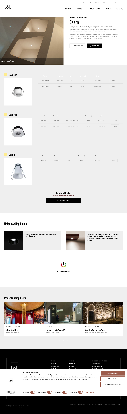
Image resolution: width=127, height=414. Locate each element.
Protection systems (107, 3)
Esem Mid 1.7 (44, 126)
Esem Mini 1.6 (45, 80)
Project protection (97, 366)
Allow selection (112, 397)
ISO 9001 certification (97, 368)
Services (90, 3)
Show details (90, 410)
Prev (59, 340)
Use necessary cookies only (112, 402)
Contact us (116, 3)
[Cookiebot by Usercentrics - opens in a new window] (11, 410)
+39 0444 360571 (32, 380)
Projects (80, 9)
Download (108, 9)
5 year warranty (96, 363)
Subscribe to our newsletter (99, 361)
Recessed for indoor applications (78, 17)
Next (67, 340)
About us (77, 3)
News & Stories (95, 9)
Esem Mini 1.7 (45, 86)
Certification (97, 3)
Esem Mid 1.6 (44, 120)
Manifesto (84, 3)
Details (113, 80)
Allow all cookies (113, 391)
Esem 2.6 (43, 160)
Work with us (72, 376)
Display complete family (63, 200)
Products (68, 9)
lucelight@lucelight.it (33, 382)
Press (52, 371)
